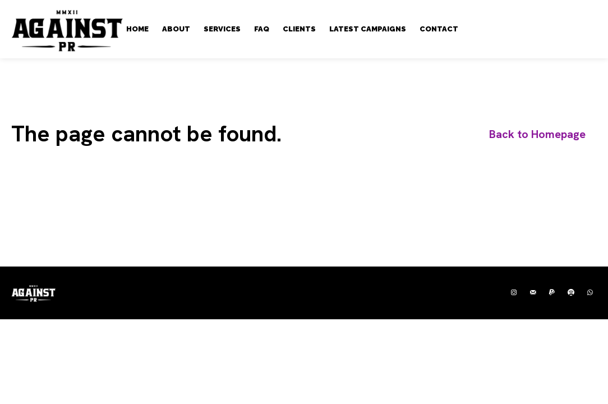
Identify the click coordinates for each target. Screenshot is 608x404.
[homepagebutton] (537, 135)
